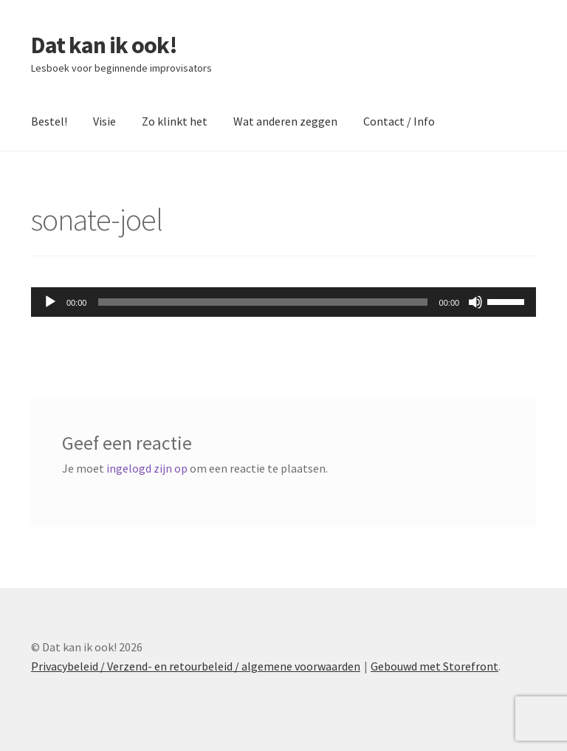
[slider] (262, 302)
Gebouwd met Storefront (434, 666)
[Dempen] (475, 302)
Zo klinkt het (174, 121)
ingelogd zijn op (147, 468)
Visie (104, 121)
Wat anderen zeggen (285, 121)
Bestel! (49, 121)
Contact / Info (399, 121)
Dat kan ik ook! (104, 45)
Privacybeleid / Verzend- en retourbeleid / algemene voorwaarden (195, 666)
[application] (283, 302)
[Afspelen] (50, 302)
